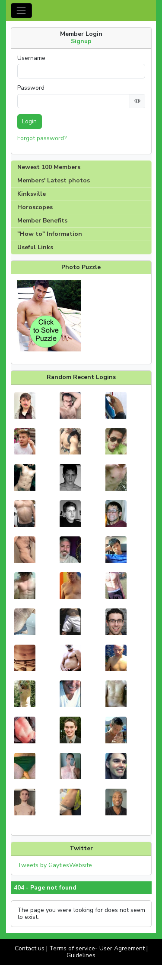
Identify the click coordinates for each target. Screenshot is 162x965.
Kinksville (31, 194)
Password (30, 88)
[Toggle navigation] (21, 10)
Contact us (29, 948)
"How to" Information (49, 234)
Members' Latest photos (53, 180)
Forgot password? (42, 138)
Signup (81, 41)
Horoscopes (35, 207)
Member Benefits (42, 220)
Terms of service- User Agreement (97, 948)
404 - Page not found (45, 887)
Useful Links (35, 247)
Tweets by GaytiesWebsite (54, 865)
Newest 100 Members (48, 167)
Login (29, 121)
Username (31, 58)
